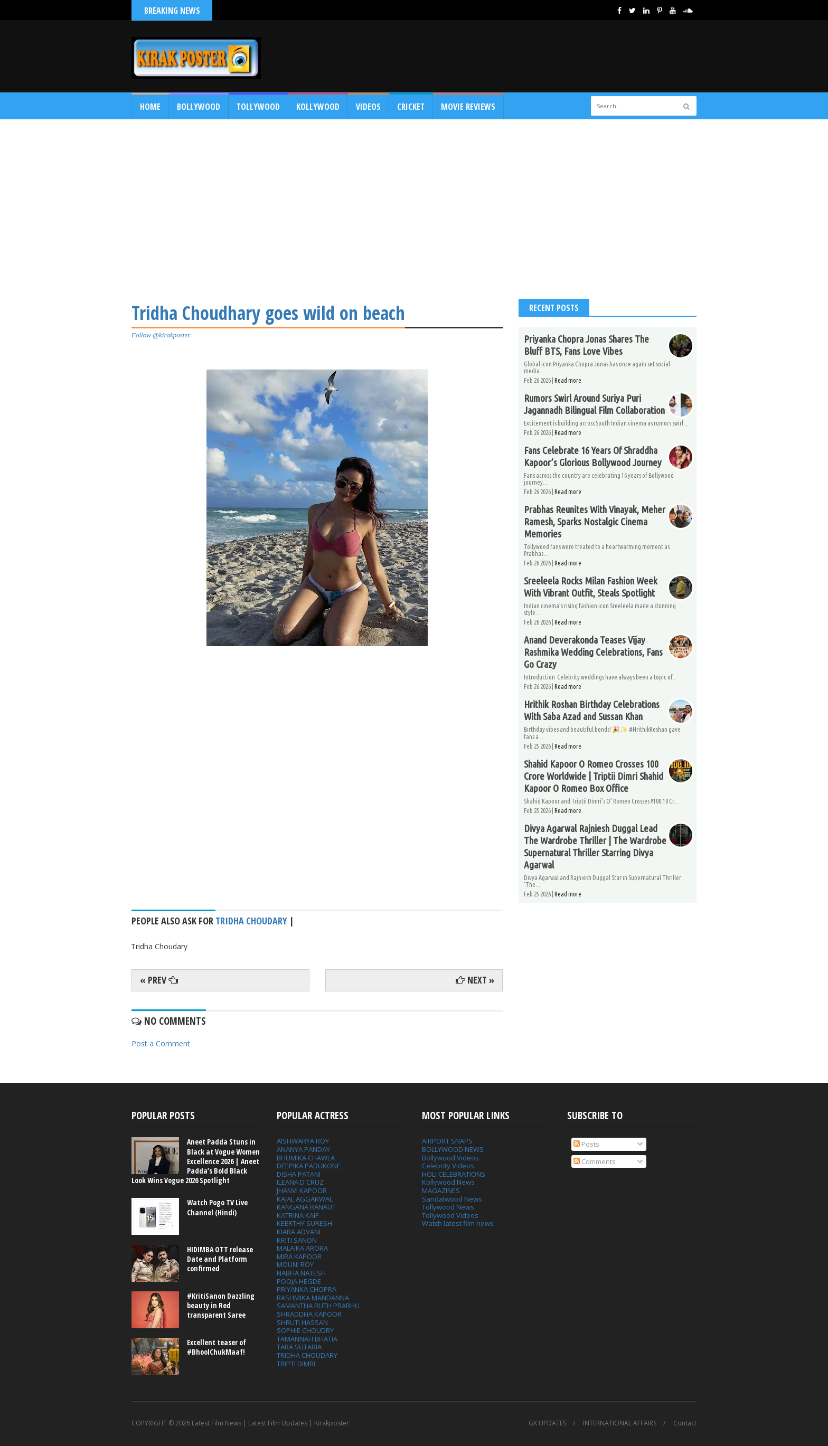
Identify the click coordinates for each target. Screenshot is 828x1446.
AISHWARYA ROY (303, 1141)
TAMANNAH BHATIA (307, 1339)
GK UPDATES (547, 1423)
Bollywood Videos (450, 1158)
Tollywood (258, 106)
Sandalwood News (452, 1199)
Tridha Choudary (251, 920)
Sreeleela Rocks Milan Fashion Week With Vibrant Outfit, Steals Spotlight (590, 587)
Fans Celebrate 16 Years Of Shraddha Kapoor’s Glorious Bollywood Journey (593, 456)
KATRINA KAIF (297, 1215)
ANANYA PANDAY (303, 1149)
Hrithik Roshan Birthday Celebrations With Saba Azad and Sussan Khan (592, 710)
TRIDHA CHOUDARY (307, 1355)
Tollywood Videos (450, 1215)
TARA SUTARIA (299, 1347)
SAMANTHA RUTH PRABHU (318, 1305)
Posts (586, 1144)
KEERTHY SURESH (304, 1223)
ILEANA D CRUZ (300, 1182)
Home (150, 106)
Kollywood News (448, 1182)
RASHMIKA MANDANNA (313, 1297)
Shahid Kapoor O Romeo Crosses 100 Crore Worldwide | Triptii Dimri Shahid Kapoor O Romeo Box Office (593, 776)
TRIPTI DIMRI (296, 1363)
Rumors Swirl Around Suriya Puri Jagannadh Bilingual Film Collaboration (594, 404)
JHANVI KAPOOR (302, 1190)
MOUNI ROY (295, 1264)
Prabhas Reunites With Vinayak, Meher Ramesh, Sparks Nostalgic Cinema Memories (594, 522)
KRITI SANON (297, 1240)
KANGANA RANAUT (306, 1207)
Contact (685, 1423)
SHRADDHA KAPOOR (309, 1314)
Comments (594, 1161)
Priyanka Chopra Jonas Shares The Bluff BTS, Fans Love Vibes (586, 345)
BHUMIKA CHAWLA (306, 1158)
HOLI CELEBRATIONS (453, 1174)
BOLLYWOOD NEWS (453, 1149)
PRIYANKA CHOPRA (306, 1289)
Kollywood (318, 106)
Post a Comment (160, 1043)
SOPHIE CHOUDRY (305, 1330)
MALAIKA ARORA (302, 1248)
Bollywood (198, 106)
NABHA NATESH (301, 1273)
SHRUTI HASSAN (302, 1322)
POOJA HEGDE (299, 1281)
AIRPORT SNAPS (447, 1141)
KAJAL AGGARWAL (305, 1199)
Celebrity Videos (448, 1165)
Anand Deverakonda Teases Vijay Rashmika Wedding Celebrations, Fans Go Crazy (593, 652)
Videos (368, 106)
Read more (567, 380)
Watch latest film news (458, 1223)
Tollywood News (448, 1207)
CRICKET (411, 106)
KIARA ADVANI (299, 1231)
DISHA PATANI (299, 1174)
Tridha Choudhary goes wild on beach (268, 312)
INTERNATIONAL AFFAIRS (619, 1423)
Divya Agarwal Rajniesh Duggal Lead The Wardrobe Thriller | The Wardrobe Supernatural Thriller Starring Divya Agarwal (595, 847)
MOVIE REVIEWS (468, 106)
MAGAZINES (441, 1190)
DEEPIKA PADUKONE (309, 1165)
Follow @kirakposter (160, 335)
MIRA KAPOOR (299, 1256)
